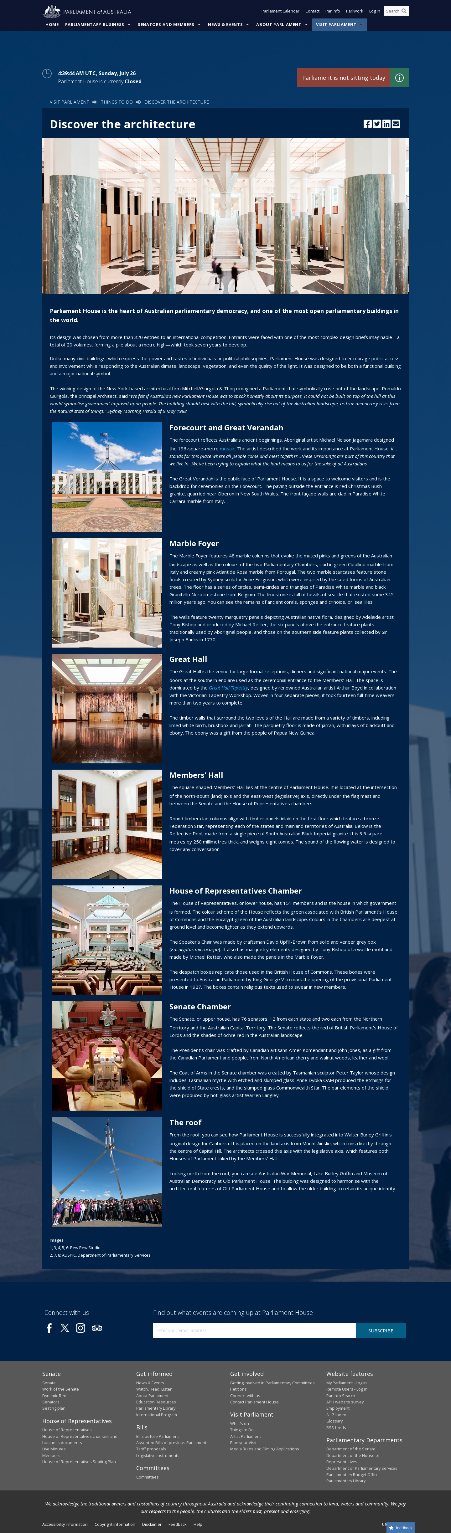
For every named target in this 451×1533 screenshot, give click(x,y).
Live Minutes (54, 1449)
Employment (338, 1408)
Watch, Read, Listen (154, 1389)
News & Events (225, 25)
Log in (374, 12)
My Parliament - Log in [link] (346, 1383)
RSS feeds (336, 1427)
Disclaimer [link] (152, 1524)
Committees (147, 1477)
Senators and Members (166, 25)
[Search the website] (396, 12)
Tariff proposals (151, 1449)
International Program (156, 1415)
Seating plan (53, 1408)
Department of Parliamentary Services (361, 1468)
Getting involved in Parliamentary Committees (272, 1383)
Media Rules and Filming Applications (264, 1449)
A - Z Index (336, 1415)
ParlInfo (332, 12)
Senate (49, 1383)
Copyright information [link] (115, 1524)
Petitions (238, 1389)
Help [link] (198, 1524)
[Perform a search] (404, 12)
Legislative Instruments (157, 1455)
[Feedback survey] (401, 1528)
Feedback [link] (177, 1524)
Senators (51, 1402)
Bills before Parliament (157, 1436)
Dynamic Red (54, 1395)
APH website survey (345, 1402)
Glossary (334, 1421)
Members (51, 1455)
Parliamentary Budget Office (352, 1475)
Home (52, 25)
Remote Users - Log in (346, 1389)
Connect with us (245, 1395)
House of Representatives (67, 1430)
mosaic (227, 449)
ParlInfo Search (340, 1395)
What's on (239, 1424)
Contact (312, 12)
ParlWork (354, 12)
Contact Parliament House (254, 1402)
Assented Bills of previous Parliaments (172, 1443)
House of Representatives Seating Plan (79, 1462)
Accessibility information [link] (65, 1524)
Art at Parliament (245, 1436)
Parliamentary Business (94, 25)
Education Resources (156, 1402)
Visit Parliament (336, 25)
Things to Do (117, 102)
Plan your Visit (243, 1443)
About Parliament (278, 25)
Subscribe (380, 1331)
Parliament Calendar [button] (280, 12)
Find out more (399, 78)
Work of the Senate (60, 1389)
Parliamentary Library (155, 1408)
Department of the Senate (351, 1449)
